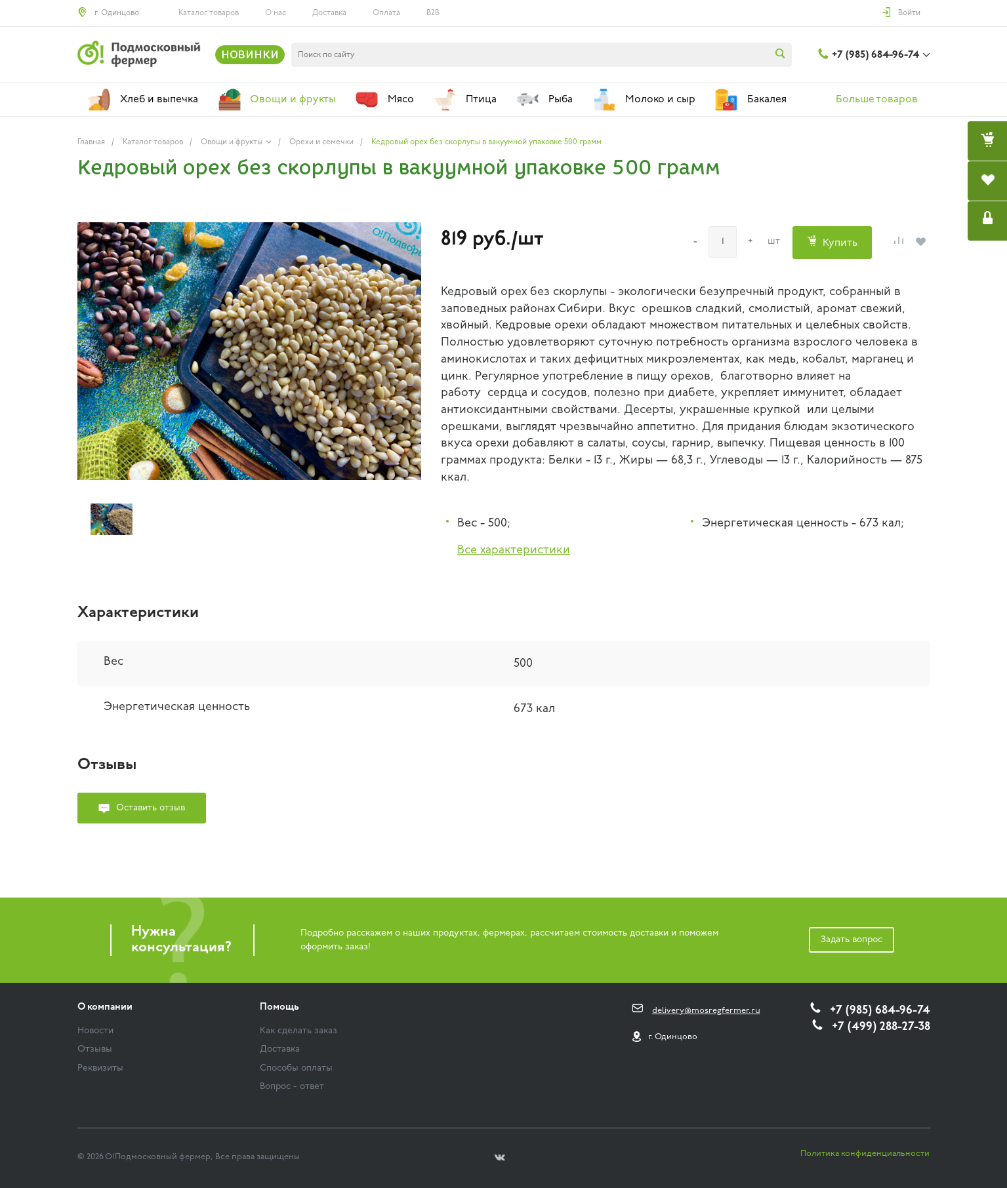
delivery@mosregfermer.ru (706, 1010)
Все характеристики (513, 550)
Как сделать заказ (298, 1031)
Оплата (386, 13)
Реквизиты (100, 1068)
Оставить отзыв (150, 808)
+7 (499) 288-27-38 (881, 1027)
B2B (433, 13)
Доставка (329, 13)
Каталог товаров (208, 13)
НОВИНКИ (250, 54)
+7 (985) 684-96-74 (875, 55)
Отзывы (94, 1049)
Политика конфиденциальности (865, 1153)
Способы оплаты (296, 1068)
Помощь (279, 1007)
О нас (275, 13)
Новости (95, 1031)
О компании (105, 1007)
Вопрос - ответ (292, 1087)
